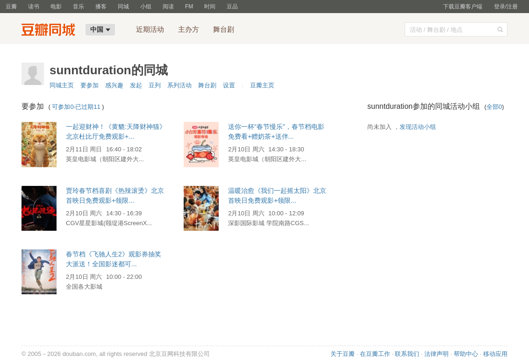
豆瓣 (11, 6)
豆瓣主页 (262, 85)
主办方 (188, 29)
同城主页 (62, 85)
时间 (209, 6)
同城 (123, 6)
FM (189, 6)
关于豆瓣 (342, 353)
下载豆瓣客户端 (462, 6)
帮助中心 (466, 353)
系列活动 (179, 85)
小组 (145, 6)
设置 (229, 85)
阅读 (168, 6)
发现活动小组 (418, 126)
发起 (136, 85)
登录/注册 (506, 6)
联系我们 (407, 353)
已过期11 (87, 106)
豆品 (232, 6)
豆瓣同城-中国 (50, 31)
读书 (33, 6)
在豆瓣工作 (375, 353)
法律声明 (436, 353)
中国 (100, 29)
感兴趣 (114, 85)
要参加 (89, 85)
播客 (101, 6)
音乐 (78, 6)
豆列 (155, 85)
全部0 (494, 106)
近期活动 (150, 29)
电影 (56, 6)
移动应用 (495, 353)
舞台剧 (223, 29)
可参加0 (62, 106)
